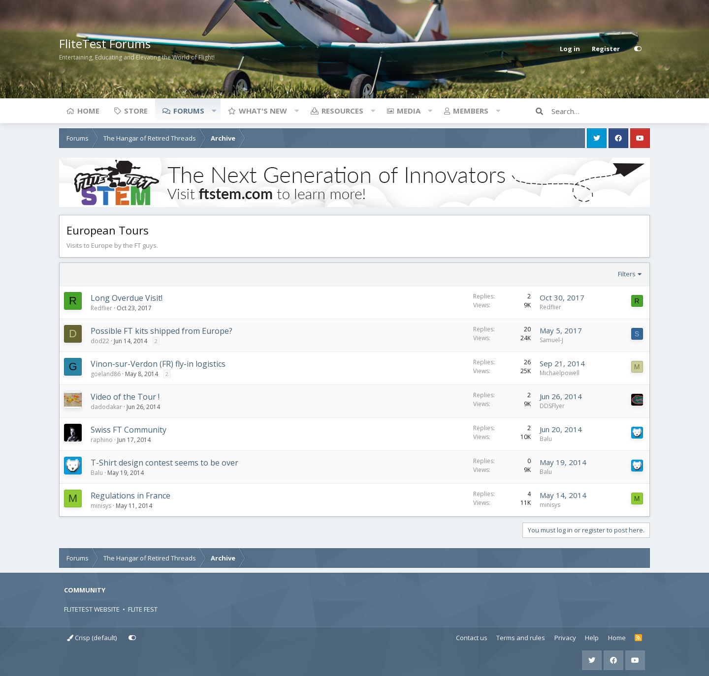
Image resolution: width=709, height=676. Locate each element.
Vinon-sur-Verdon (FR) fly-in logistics (158, 363)
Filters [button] (627, 273)
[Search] (600, 111)
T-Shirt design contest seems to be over (164, 462)
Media (408, 111)
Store (136, 111)
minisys (101, 505)
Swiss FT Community (128, 429)
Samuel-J (551, 340)
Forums (188, 111)
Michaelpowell (560, 373)
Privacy (565, 637)
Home (88, 111)
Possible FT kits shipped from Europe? (161, 330)
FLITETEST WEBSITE (92, 609)
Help (592, 637)
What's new (263, 111)
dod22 (100, 341)
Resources (342, 111)
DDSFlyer (552, 406)
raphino (102, 440)
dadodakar (106, 407)
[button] (214, 110)
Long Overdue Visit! (126, 298)
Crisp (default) (92, 637)
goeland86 (106, 374)
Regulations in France (130, 495)
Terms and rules (520, 637)
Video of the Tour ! (125, 396)
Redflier (101, 308)
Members (470, 111)
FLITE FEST (143, 609)
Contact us (471, 637)
